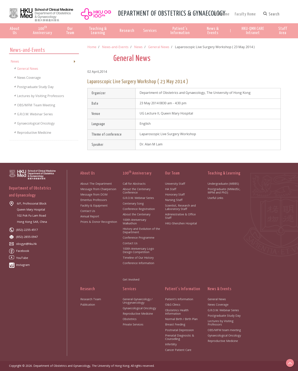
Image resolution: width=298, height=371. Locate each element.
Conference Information (138, 263)
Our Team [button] (70, 31)
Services (129, 289)
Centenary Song (133, 203)
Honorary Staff (175, 194)
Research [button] (127, 31)
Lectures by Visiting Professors (221, 322)
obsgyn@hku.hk (23, 244)
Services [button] (150, 31)
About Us (87, 173)
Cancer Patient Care (178, 350)
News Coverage (218, 304)
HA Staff (170, 189)
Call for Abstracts (134, 184)
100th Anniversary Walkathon (134, 221)
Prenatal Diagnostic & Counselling (179, 337)
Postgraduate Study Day (224, 315)
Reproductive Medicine (138, 313)
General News (158, 47)
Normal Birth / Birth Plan (181, 319)
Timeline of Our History (138, 257)
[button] (252, 31)
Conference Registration (139, 209)
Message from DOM (93, 194)
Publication (87, 304)
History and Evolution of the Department (141, 230)
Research (87, 289)
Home (91, 47)
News (138, 47)
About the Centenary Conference (136, 190)
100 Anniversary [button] (42, 30)
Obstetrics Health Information (177, 311)
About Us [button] (15, 31)
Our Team (172, 173)
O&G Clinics (172, 304)
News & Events (220, 289)
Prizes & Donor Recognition (98, 222)
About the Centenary (136, 214)
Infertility (171, 344)
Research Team (90, 299)
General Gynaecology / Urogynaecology (137, 300)
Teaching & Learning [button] (98, 31)
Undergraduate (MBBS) (223, 184)
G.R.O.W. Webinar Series (138, 198)
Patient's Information (182, 289)
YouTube (18, 258)
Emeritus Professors (93, 200)
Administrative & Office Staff (180, 216)
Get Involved (131, 279)
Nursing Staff (174, 200)
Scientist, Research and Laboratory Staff (180, 207)
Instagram (19, 265)
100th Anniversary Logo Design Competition (138, 250)
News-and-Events (115, 47)
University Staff (175, 184)
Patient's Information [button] (180, 31)
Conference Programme (138, 237)
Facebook (19, 251)
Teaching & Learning (224, 173)
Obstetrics (130, 319)
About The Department (96, 184)
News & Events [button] (213, 31)
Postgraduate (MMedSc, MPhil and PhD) (224, 190)
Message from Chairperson (98, 189)
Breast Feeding (175, 324)
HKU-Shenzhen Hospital (181, 223)
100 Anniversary (137, 173)
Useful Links (215, 198)
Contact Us (87, 211)
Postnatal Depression (179, 330)
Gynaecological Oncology (139, 308)
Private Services (133, 324)
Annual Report (89, 216)
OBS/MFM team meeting (224, 330)
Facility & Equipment (94, 205)
